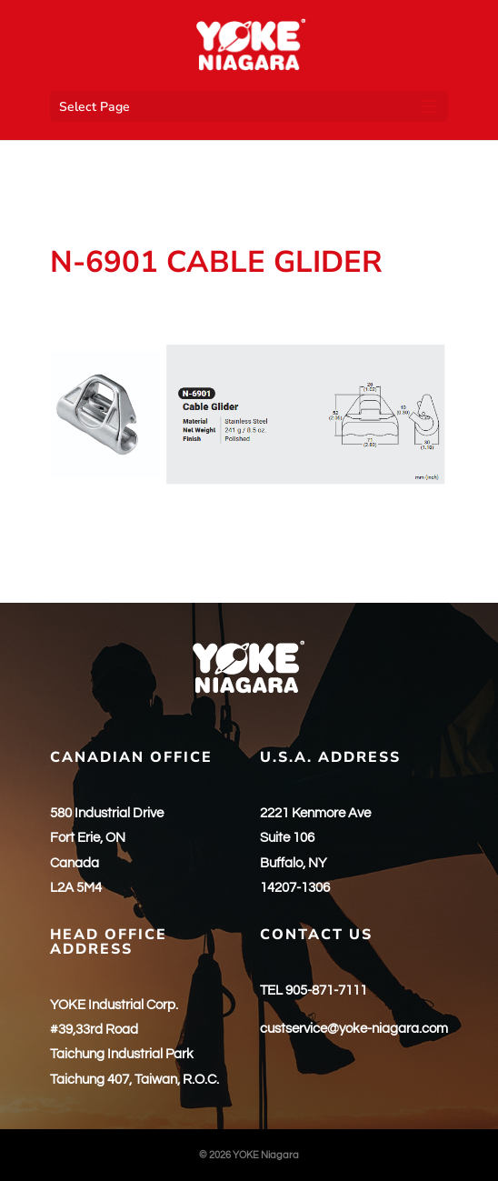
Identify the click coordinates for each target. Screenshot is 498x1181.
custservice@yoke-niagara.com (354, 1029)
